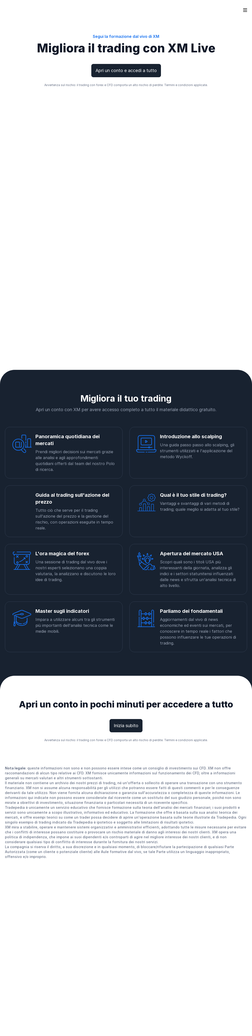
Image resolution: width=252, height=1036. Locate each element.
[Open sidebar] (245, 9)
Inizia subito (126, 725)
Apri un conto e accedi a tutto (126, 70)
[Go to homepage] (12, 10)
